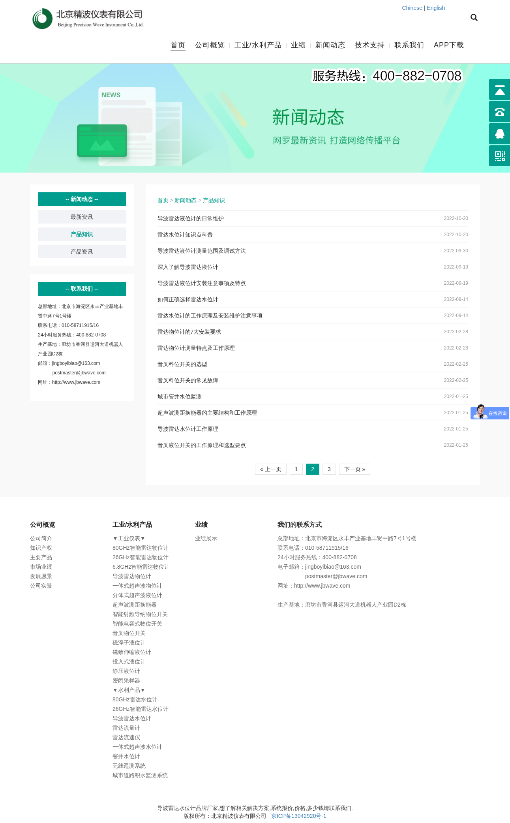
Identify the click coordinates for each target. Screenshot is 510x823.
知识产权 (41, 548)
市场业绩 (41, 567)
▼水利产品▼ (129, 690)
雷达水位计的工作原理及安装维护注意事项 (210, 316)
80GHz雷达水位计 (135, 700)
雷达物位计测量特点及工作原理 (196, 348)
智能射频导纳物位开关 (140, 614)
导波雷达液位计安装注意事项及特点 (202, 283)
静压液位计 (126, 671)
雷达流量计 (126, 728)
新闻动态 (330, 45)
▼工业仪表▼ (129, 539)
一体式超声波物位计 (137, 586)
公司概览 (210, 45)
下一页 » (355, 469)
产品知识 (82, 234)
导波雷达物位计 (131, 576)
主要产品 (41, 557)
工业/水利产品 (258, 45)
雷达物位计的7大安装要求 (189, 332)
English (436, 8)
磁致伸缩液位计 (131, 652)
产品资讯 (82, 252)
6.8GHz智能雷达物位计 (141, 567)
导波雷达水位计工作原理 (188, 429)
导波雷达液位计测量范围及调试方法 (202, 251)
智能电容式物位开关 (137, 624)
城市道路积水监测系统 (140, 775)
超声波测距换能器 (134, 605)
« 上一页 (270, 469)
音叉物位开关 (129, 633)
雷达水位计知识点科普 (185, 235)
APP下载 (449, 45)
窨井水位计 (126, 756)
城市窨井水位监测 (180, 397)
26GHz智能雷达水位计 (140, 709)
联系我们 (409, 45)
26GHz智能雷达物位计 (140, 557)
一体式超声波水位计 (137, 747)
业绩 (298, 45)
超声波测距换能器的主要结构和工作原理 (207, 413)
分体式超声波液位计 (137, 595)
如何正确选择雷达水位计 (188, 300)
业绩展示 (206, 539)
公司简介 (41, 539)
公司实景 (41, 586)
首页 (178, 45)
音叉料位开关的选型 (182, 364)
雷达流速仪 (126, 738)
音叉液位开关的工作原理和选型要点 (202, 445)
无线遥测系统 (129, 766)
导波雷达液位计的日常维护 (191, 219)
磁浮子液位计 (129, 643)
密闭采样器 (126, 681)
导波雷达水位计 (131, 719)
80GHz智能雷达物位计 (140, 548)
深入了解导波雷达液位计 (188, 267)
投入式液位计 (129, 662)
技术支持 (370, 45)
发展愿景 (41, 576)
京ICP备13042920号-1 (298, 816)
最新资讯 (82, 217)
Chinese (412, 8)
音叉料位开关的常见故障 (188, 381)
